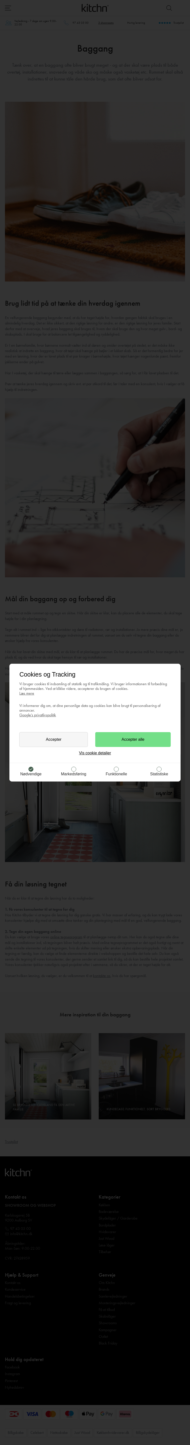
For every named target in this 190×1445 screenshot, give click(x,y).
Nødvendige (31, 774)
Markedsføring (73, 774)
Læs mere (26, 693)
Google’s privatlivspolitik (37, 715)
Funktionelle (116, 774)
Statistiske (159, 774)
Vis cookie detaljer (95, 753)
